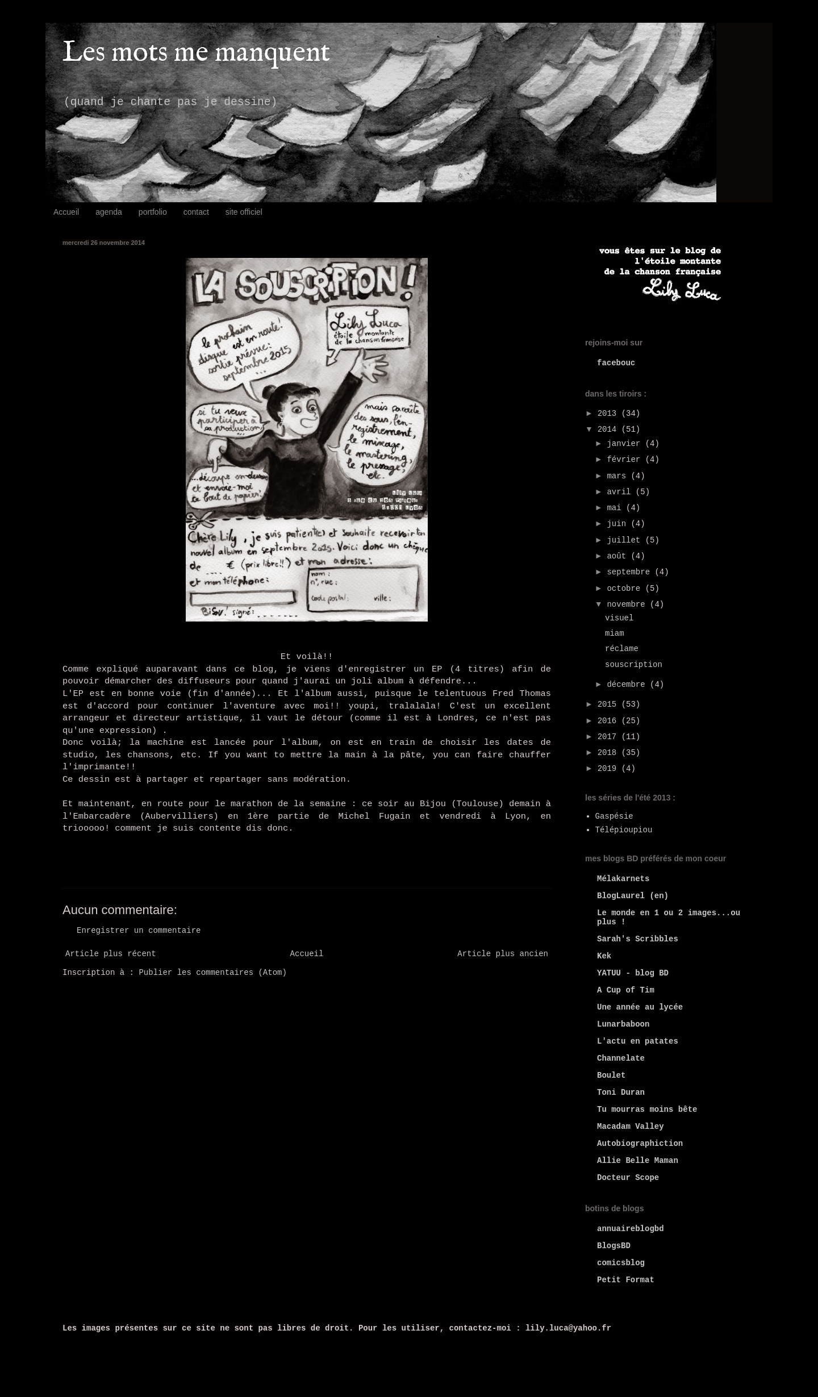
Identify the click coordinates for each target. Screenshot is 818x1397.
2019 (609, 768)
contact (196, 211)
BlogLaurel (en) (633, 895)
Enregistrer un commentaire (139, 930)
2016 (609, 720)
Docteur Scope (628, 1177)
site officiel (244, 211)
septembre (630, 572)
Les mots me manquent (196, 53)
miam (614, 633)
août (619, 556)
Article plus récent (110, 953)
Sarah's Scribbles (637, 939)
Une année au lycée (640, 1007)
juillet (626, 540)
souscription (633, 664)
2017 (609, 736)
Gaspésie (614, 816)
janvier (626, 443)
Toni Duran (621, 1092)
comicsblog (621, 1262)
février (626, 459)
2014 (609, 429)
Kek (604, 956)
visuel (619, 618)
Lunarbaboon (623, 1024)
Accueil (66, 211)
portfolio (153, 211)
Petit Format (625, 1280)
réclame (621, 648)
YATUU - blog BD (633, 973)
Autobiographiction (640, 1143)
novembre (628, 604)
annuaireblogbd (630, 1228)
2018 (609, 752)
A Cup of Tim (625, 990)
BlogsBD (614, 1245)
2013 (609, 413)
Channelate (621, 1058)
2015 (609, 704)
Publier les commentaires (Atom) (212, 972)
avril (621, 492)
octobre (626, 588)
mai (616, 507)
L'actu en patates (637, 1041)
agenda (108, 211)
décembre (628, 684)
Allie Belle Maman (637, 1160)
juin (619, 523)
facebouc (616, 363)
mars (619, 476)
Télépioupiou (624, 830)
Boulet (611, 1075)
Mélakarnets (623, 878)
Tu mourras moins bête (647, 1109)
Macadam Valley (630, 1126)
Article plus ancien (502, 953)
